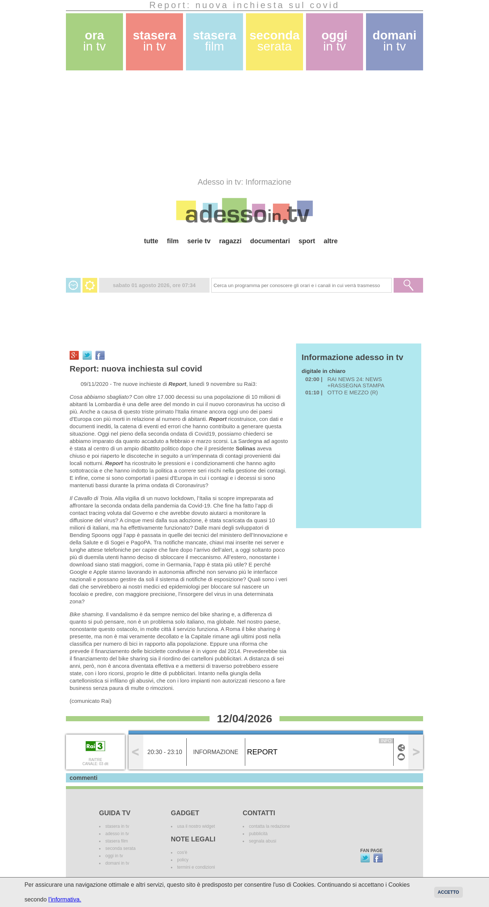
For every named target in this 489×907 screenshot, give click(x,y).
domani (394, 40)
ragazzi (230, 241)
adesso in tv (117, 833)
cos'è (182, 852)
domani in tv (117, 863)
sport (307, 241)
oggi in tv (114, 855)
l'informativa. (64, 899)
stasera (154, 40)
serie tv (199, 241)
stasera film (116, 841)
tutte (151, 241)
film (173, 241)
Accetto (448, 892)
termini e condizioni (196, 867)
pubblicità (258, 833)
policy (183, 859)
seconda (274, 40)
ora (94, 40)
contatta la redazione (269, 826)
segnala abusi (262, 841)
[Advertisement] (244, 124)
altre (331, 241)
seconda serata (120, 848)
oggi (334, 40)
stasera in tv (117, 826)
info (386, 740)
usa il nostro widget (196, 826)
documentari (270, 241)
